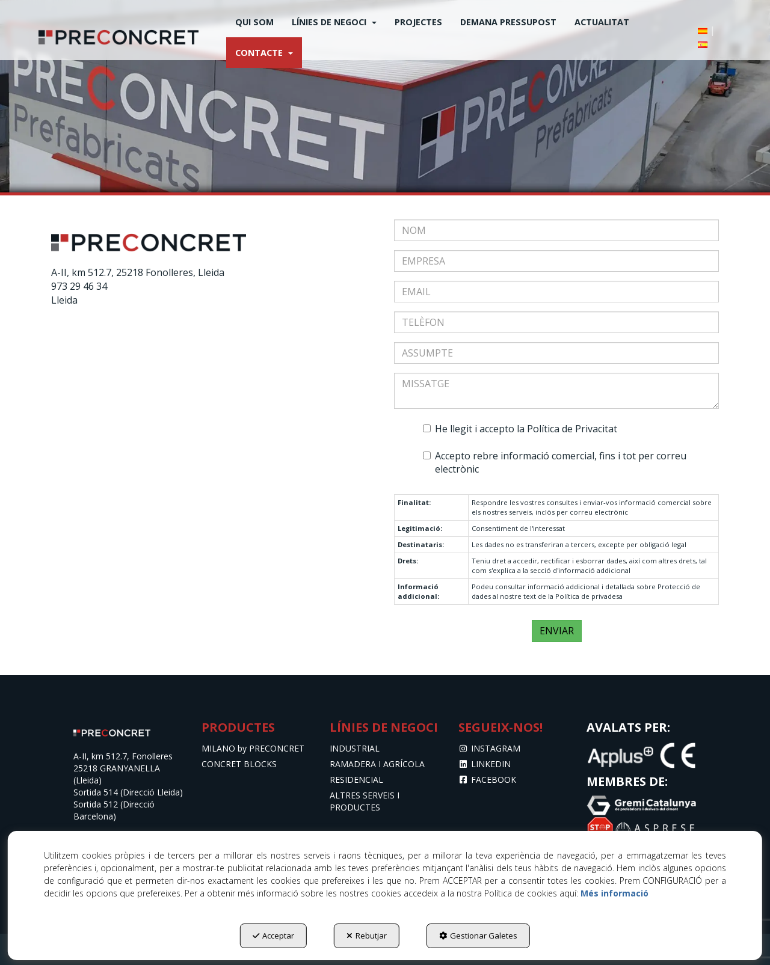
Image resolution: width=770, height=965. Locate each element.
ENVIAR (557, 630)
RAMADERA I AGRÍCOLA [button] (377, 764)
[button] (118, 37)
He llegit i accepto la (520, 428)
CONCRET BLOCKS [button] (239, 764)
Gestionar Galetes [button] (478, 935)
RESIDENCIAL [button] (356, 779)
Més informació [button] (614, 893)
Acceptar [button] (273, 935)
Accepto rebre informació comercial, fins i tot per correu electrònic (554, 462)
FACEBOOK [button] (487, 779)
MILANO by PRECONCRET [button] (253, 748)
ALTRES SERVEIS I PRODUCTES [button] (364, 801)
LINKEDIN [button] (484, 764)
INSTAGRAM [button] (489, 748)
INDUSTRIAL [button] (355, 748)
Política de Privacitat (572, 428)
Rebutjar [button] (366, 935)
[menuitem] (254, 22)
